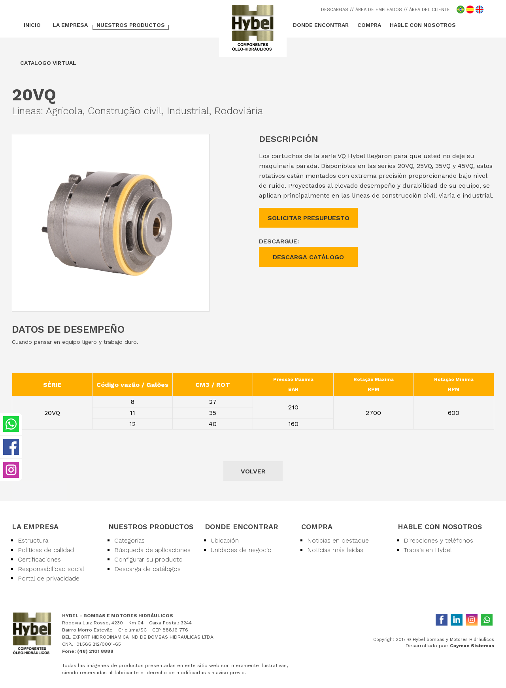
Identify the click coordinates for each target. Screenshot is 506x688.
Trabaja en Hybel (428, 550)
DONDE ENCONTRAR (321, 25)
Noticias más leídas (335, 550)
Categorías (129, 540)
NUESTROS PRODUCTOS (130, 25)
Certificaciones (39, 559)
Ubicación (225, 540)
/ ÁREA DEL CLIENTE (428, 9)
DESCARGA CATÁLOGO (308, 257)
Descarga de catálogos (147, 569)
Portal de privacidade (48, 578)
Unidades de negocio (241, 550)
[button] (202, 141)
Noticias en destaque (338, 540)
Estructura (33, 540)
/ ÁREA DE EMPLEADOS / (379, 9)
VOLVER (253, 471)
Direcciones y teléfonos (438, 540)
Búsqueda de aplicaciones (152, 550)
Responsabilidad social (51, 569)
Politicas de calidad (46, 550)
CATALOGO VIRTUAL (48, 63)
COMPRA (369, 25)
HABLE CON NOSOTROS (423, 25)
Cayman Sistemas (472, 645)
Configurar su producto (148, 559)
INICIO (32, 25)
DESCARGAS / (336, 9)
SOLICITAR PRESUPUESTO (308, 218)
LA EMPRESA (70, 25)
